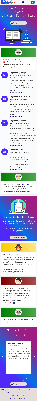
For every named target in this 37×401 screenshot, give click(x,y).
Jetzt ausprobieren (16, 92)
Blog (4, 390)
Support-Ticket (23, 393)
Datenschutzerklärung (26, 390)
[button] (14, 2)
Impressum (11, 393)
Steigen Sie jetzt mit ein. (20, 322)
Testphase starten (19, 23)
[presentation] (2, 357)
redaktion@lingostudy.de (17, 396)
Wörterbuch (25, 184)
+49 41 (17, 399)
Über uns (12, 390)
